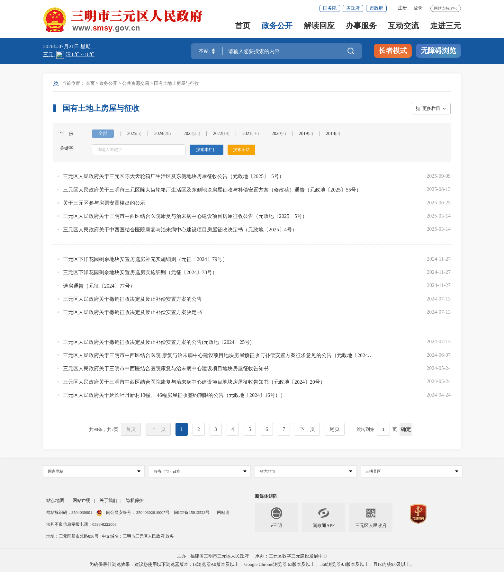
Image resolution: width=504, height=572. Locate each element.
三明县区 (411, 471)
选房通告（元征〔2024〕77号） (99, 286)
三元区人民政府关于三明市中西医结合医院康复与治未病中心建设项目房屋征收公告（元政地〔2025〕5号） (185, 216)
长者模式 (393, 51)
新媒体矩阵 (266, 496)
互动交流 (403, 26)
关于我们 (108, 500)
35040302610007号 (153, 512)
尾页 (334, 429)
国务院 (330, 8)
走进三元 (445, 26)
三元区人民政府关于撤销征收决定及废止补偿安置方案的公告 (132, 299)
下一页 (307, 429)
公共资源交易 (135, 83)
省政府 (353, 8)
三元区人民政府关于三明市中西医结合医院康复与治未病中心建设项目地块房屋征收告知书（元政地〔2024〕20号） (194, 382)
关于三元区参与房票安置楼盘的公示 (104, 203)
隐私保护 (135, 500)
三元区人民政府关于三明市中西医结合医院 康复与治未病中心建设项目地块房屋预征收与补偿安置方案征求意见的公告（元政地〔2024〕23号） (218, 355)
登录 (417, 7)
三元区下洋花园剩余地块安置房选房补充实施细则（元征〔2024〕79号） (145, 259)
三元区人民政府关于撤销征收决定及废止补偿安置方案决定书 (132, 312)
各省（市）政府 (200, 471)
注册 (402, 7)
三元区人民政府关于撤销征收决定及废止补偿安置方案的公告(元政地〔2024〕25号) (157, 342)
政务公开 (277, 26)
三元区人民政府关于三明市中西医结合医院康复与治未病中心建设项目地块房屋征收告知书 (166, 368)
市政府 (376, 8)
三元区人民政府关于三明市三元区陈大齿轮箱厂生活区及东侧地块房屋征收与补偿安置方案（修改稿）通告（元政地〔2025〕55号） (212, 189)
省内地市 (306, 471)
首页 (242, 26)
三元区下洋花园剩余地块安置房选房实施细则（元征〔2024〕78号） (140, 272)
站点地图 (55, 500)
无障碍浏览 (438, 51)
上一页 (158, 429)
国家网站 (94, 471)
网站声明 (82, 500)
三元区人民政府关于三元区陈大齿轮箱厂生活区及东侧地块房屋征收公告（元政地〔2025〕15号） (173, 176)
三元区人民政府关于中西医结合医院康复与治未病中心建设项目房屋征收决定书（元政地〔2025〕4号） (180, 229)
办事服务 (361, 26)
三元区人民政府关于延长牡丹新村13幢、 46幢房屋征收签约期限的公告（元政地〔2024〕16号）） (174, 395)
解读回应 (319, 26)
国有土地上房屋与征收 (176, 83)
